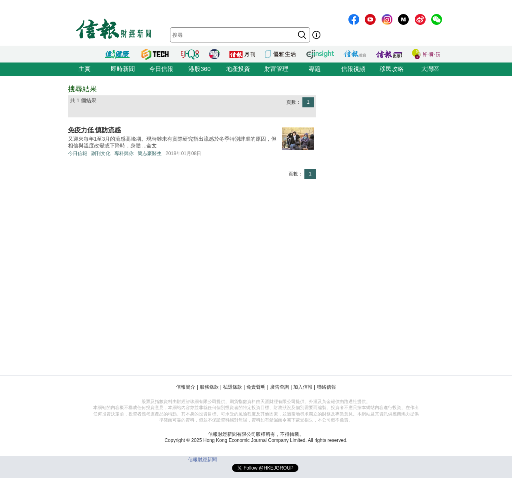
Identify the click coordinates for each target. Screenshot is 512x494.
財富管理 (276, 68)
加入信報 (302, 387)
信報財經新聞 (202, 459)
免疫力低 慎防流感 (94, 130)
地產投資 (238, 68)
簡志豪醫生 (150, 153)
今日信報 (161, 68)
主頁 (84, 68)
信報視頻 (353, 68)
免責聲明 (256, 387)
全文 (151, 146)
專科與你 (124, 153)
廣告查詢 (279, 387)
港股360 (199, 68)
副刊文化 (100, 153)
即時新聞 (123, 68)
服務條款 (209, 387)
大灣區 (430, 68)
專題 (315, 68)
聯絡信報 (326, 387)
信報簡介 (185, 387)
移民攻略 (392, 68)
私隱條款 (232, 387)
